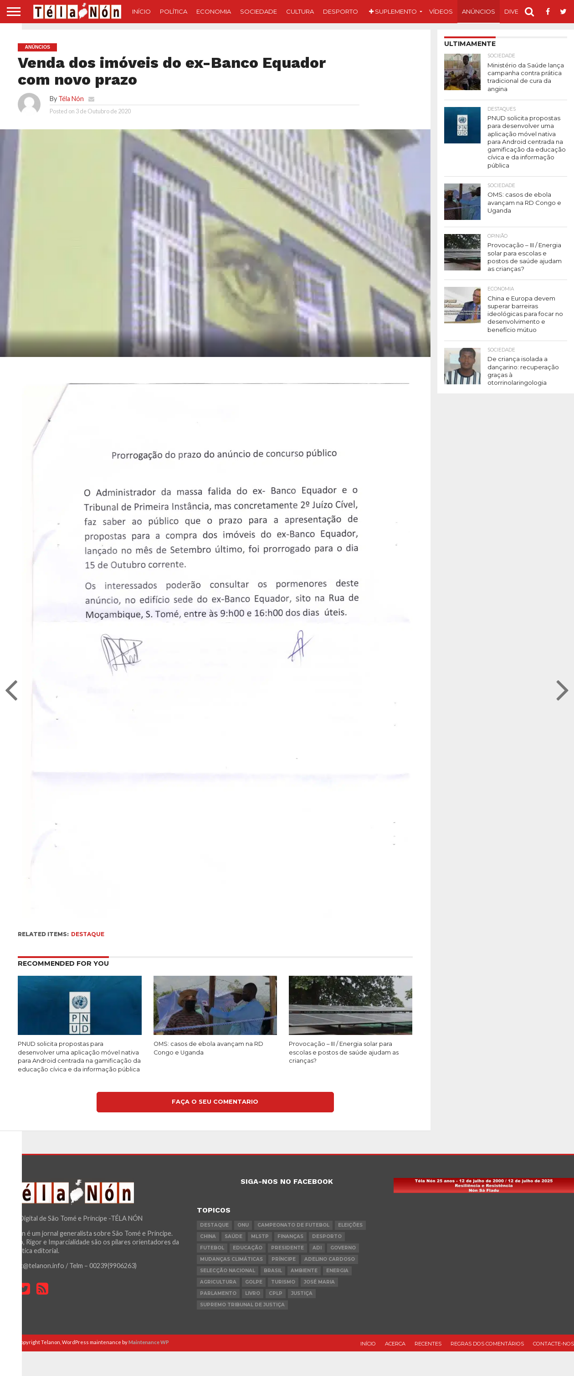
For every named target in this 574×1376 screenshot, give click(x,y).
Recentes (428, 1343)
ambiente (304, 1271)
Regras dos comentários (487, 1343)
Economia (213, 11)
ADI (317, 1248)
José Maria (319, 1282)
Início (141, 11)
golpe (253, 1282)
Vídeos (441, 11)
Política (173, 11)
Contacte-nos (553, 1343)
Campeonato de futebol (293, 1225)
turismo (283, 1282)
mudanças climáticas (231, 1259)
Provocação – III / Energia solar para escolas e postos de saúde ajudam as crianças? (344, 1052)
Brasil (273, 1271)
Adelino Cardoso (329, 1259)
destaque (87, 934)
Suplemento (393, 11)
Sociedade (258, 11)
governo (343, 1248)
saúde (233, 1236)
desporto (327, 1236)
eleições (350, 1225)
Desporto (340, 11)
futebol (212, 1248)
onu (243, 1225)
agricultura (218, 1282)
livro (252, 1293)
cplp (275, 1293)
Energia (337, 1271)
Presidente (287, 1248)
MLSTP (260, 1236)
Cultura (300, 11)
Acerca (395, 1343)
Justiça (302, 1293)
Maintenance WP (148, 1342)
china (208, 1236)
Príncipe (284, 1259)
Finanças (290, 1236)
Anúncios (478, 11)
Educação (247, 1248)
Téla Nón (71, 98)
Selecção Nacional (227, 1271)
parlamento (218, 1293)
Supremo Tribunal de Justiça (242, 1305)
